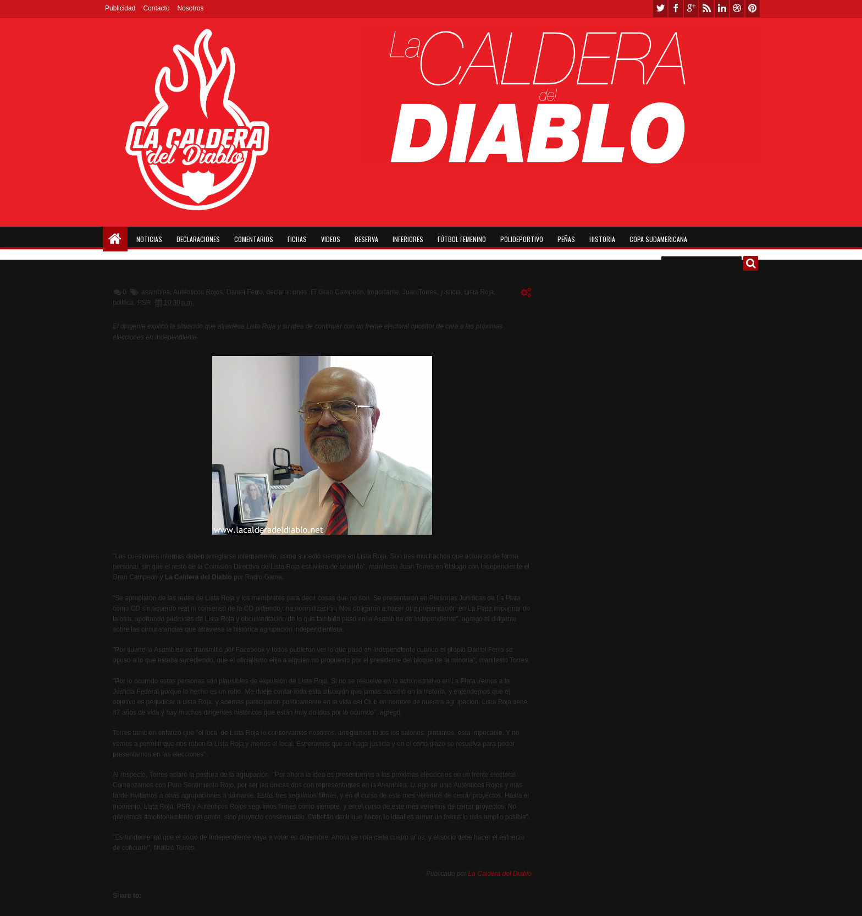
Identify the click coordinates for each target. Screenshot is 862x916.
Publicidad (120, 8)
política (123, 302)
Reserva (366, 239)
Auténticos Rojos (198, 292)
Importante (383, 292)
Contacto (156, 8)
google (691, 8)
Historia (602, 239)
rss (706, 8)
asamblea (155, 292)
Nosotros (190, 8)
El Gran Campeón (337, 292)
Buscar (750, 263)
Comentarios (253, 239)
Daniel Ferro (244, 292)
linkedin (722, 8)
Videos (330, 239)
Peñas (566, 239)
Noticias (149, 239)
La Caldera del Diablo (500, 873)
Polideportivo (521, 239)
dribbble (737, 8)
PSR (144, 302)
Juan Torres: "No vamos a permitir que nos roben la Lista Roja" (251, 275)
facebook (675, 8)
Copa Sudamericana (658, 239)
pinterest (752, 8)
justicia (450, 292)
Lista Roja (479, 292)
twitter (660, 8)
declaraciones (287, 292)
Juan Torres (419, 292)
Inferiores (408, 239)
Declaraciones (198, 239)
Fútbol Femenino (462, 239)
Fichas (297, 239)
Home (115, 239)
